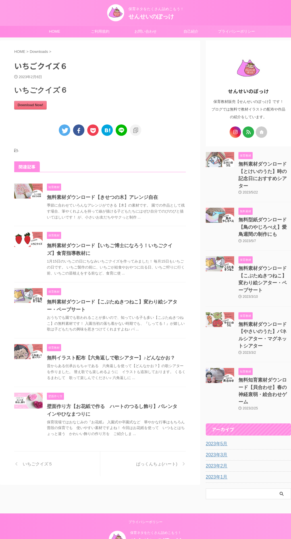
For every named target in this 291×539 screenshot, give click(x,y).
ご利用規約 (100, 31)
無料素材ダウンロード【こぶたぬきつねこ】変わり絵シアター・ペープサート (264, 262)
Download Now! (30, 105)
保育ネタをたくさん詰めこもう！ (155, 510)
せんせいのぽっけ (151, 16)
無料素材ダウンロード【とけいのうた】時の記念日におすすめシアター (264, 170)
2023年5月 (215, 402)
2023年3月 (215, 413)
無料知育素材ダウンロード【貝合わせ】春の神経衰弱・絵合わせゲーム (264, 354)
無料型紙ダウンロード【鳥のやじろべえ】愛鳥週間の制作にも (264, 216)
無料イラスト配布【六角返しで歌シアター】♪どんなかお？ (107, 357)
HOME (54, 31)
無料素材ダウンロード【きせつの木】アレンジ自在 (99, 197)
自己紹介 (191, 31)
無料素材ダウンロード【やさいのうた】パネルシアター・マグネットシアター (264, 308)
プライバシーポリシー (236, 31)
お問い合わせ (145, 31)
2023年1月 (215, 435)
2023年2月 (215, 424)
